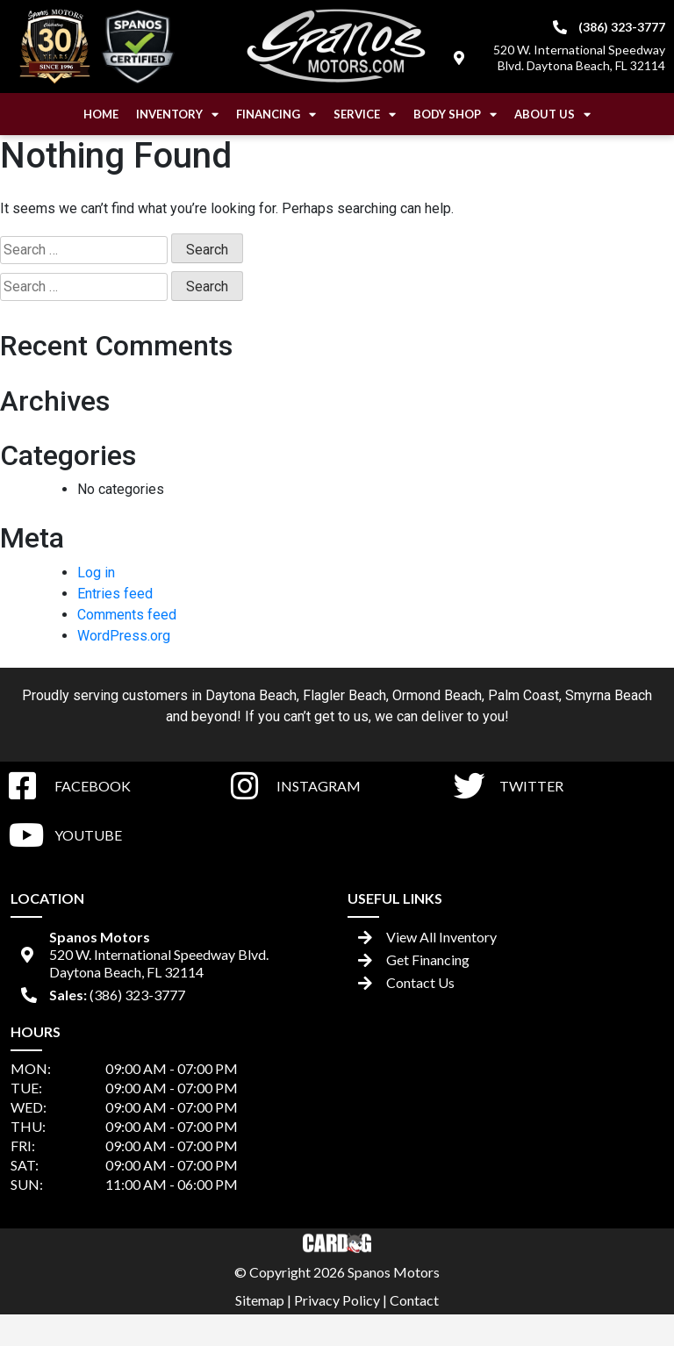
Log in (96, 572)
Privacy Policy (337, 1300)
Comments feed (126, 614)
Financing (276, 114)
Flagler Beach (344, 695)
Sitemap (259, 1300)
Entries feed (115, 593)
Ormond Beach (437, 695)
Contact (414, 1300)
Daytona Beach (251, 695)
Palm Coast (523, 695)
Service (364, 114)
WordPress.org (123, 635)
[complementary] (621, 1293)
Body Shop (455, 114)
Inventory (177, 114)
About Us (552, 114)
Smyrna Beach (608, 695)
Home (100, 114)
